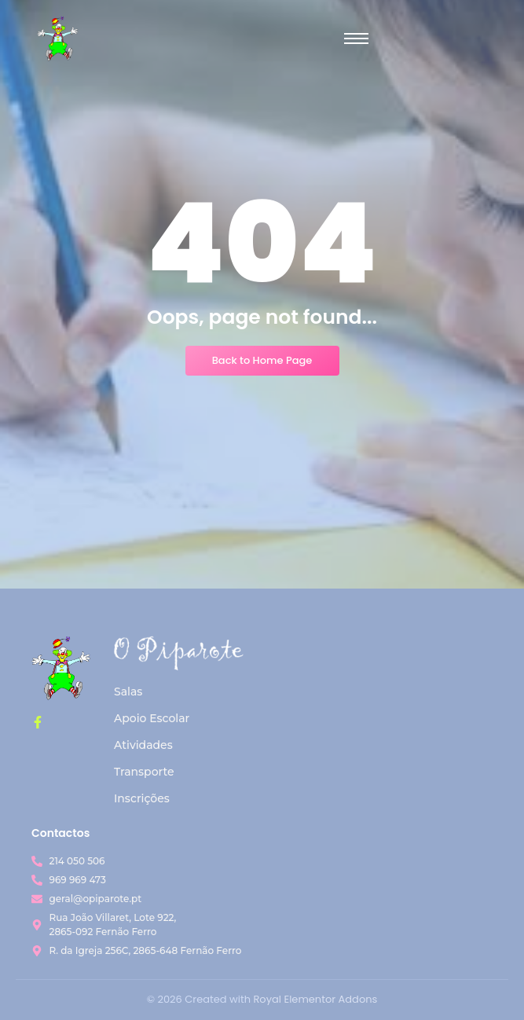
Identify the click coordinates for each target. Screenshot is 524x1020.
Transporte (144, 772)
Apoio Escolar (151, 718)
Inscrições (142, 798)
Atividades (143, 745)
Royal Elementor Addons (315, 999)
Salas (128, 691)
